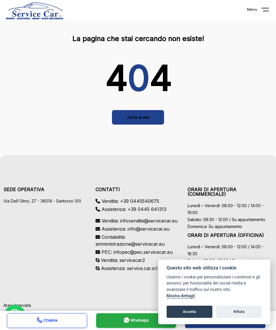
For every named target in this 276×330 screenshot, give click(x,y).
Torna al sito (138, 117)
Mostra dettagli (181, 295)
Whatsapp (136, 321)
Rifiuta (238, 311)
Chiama (47, 321)
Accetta (189, 311)
